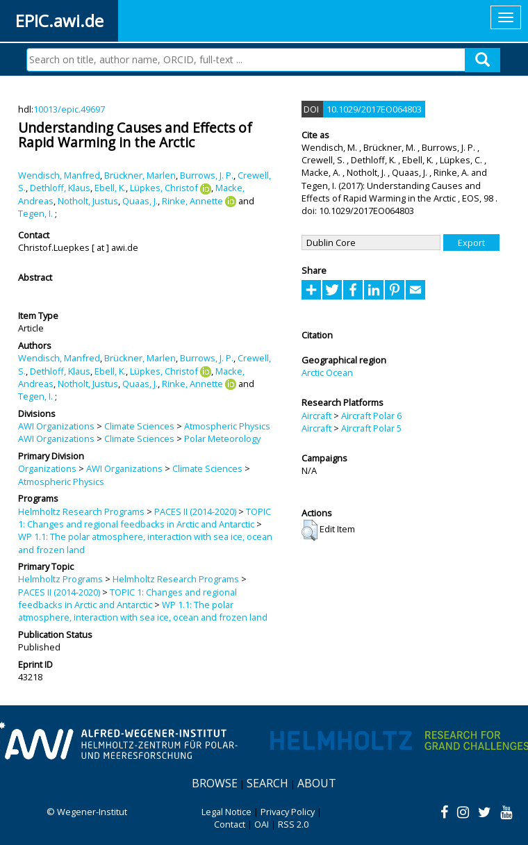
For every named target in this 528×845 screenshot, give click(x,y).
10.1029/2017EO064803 (374, 109)
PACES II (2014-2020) (195, 511)
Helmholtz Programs (60, 579)
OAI (261, 824)
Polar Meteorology (222, 438)
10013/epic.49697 (69, 109)
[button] (309, 530)
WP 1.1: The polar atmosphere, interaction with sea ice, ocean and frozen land (142, 610)
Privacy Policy (288, 811)
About (316, 783)
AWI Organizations (56, 426)
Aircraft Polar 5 (371, 428)
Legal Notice (226, 811)
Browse (215, 783)
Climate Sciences (139, 426)
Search (267, 783)
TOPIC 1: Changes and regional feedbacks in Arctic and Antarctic (144, 517)
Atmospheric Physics (227, 426)
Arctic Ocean (327, 372)
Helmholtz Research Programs (81, 511)
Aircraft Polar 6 (371, 415)
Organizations (47, 468)
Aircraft (316, 415)
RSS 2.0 (293, 824)
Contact (229, 824)
